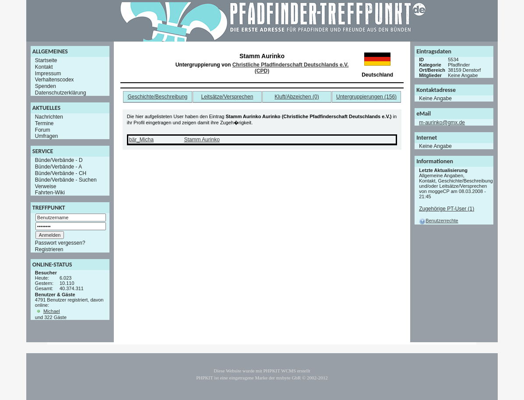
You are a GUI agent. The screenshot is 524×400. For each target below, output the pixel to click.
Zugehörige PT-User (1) (446, 209)
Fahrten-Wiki (50, 192)
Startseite (46, 60)
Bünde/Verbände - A (58, 167)
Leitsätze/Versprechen (227, 97)
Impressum (48, 73)
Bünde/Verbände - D (59, 160)
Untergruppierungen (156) (366, 97)
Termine (44, 123)
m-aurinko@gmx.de (442, 122)
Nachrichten (49, 117)
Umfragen (46, 136)
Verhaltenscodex (54, 80)
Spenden (45, 86)
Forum (42, 129)
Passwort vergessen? (60, 243)
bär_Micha (141, 140)
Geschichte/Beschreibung (158, 97)
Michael (51, 311)
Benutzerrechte (438, 220)
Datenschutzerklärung (60, 93)
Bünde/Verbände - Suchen (66, 180)
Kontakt (44, 67)
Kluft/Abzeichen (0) (296, 97)
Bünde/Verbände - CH (60, 173)
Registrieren (49, 249)
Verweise (45, 186)
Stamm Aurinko (201, 140)
